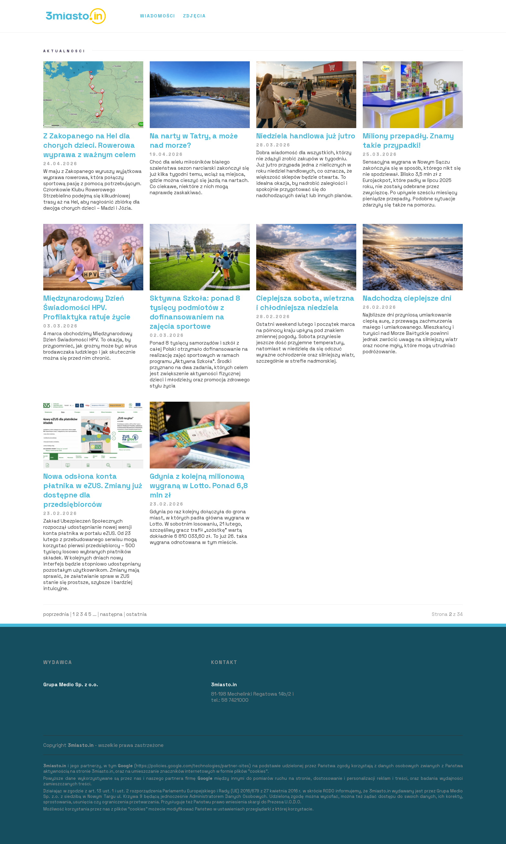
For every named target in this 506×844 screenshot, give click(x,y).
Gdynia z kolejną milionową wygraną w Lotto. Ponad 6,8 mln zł (199, 486)
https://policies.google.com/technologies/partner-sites (192, 766)
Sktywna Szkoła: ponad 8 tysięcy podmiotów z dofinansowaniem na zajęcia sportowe (195, 312)
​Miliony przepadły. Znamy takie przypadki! (408, 140)
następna (111, 614)
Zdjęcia (194, 16)
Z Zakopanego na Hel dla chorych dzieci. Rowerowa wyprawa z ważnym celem (89, 145)
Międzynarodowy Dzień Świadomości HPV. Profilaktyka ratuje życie (86, 308)
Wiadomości (157, 16)
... (94, 614)
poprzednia (56, 614)
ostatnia (136, 614)
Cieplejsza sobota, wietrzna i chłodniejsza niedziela (305, 303)
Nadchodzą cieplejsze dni (407, 298)
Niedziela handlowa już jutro (305, 136)
